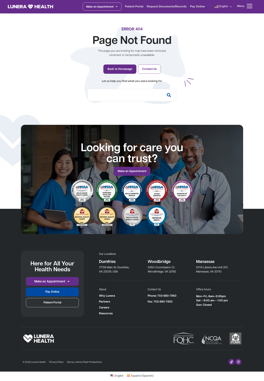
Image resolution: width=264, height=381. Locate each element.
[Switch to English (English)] (117, 375)
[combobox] (125, 95)
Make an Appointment (102, 7)
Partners (104, 301)
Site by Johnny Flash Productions (84, 361)
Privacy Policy (56, 361)
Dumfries (107, 261)
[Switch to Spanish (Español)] (140, 375)
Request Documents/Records (167, 6)
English (221, 7)
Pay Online (197, 6)
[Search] (169, 95)
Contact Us (154, 289)
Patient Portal (134, 6)
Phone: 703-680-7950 (162, 295)
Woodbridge (159, 261)
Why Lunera (107, 295)
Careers (104, 307)
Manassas (205, 261)
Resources (106, 313)
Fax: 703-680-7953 (160, 301)
